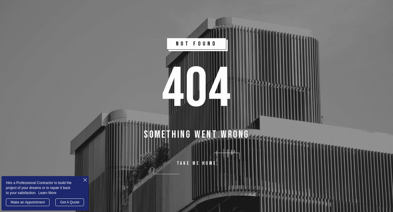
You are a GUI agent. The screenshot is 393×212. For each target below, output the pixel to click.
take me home (196, 164)
